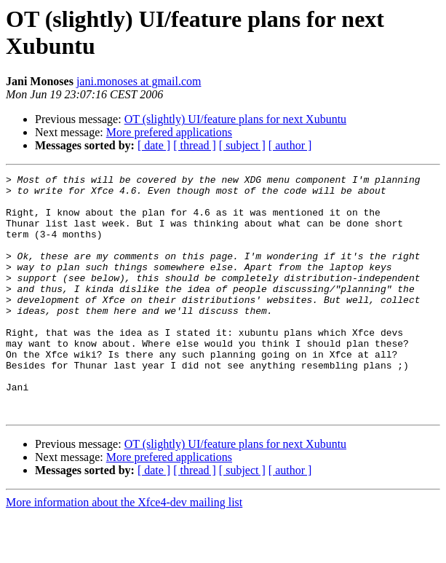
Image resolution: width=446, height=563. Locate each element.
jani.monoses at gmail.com (139, 81)
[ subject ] (242, 145)
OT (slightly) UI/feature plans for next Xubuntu (235, 119)
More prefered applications (169, 132)
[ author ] (290, 145)
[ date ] (154, 145)
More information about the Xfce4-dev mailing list (124, 550)
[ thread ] (194, 145)
